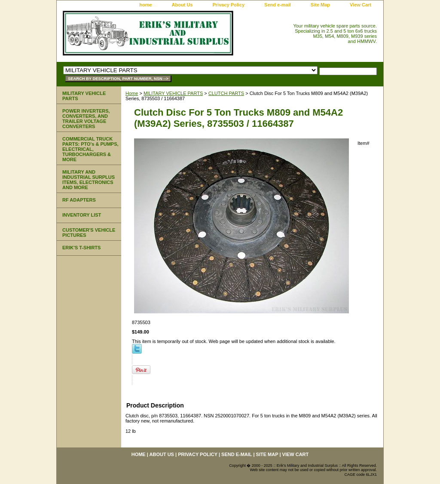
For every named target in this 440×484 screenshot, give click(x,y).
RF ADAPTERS (79, 199)
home (145, 4)
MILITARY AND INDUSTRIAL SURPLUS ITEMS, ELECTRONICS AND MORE (88, 179)
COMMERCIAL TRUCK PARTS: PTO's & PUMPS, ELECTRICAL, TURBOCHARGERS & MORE (90, 149)
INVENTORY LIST (81, 214)
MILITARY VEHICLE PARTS (173, 93)
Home (131, 93)
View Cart (360, 4)
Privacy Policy (228, 4)
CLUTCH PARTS (226, 93)
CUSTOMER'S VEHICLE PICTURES (88, 232)
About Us (182, 4)
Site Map (320, 4)
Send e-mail (277, 4)
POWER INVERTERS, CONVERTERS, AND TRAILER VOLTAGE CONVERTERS (86, 118)
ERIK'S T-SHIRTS (81, 247)
